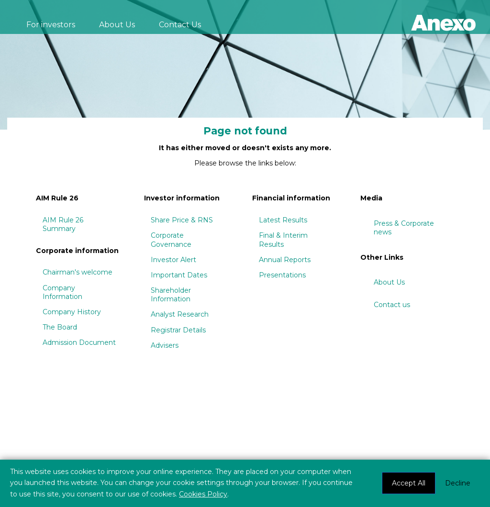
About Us (117, 24)
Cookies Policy (203, 494)
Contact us (392, 304)
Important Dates (179, 275)
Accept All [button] (408, 483)
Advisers (164, 345)
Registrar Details (178, 330)
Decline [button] (457, 483)
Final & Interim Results (283, 239)
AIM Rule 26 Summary (63, 224)
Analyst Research (180, 314)
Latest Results (283, 220)
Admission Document (79, 342)
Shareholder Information (171, 294)
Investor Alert (173, 259)
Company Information (62, 292)
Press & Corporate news (404, 227)
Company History (72, 312)
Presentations (282, 275)
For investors (50, 24)
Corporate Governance (171, 239)
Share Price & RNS (182, 220)
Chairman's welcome (77, 272)
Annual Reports (285, 259)
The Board (60, 327)
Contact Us (180, 24)
